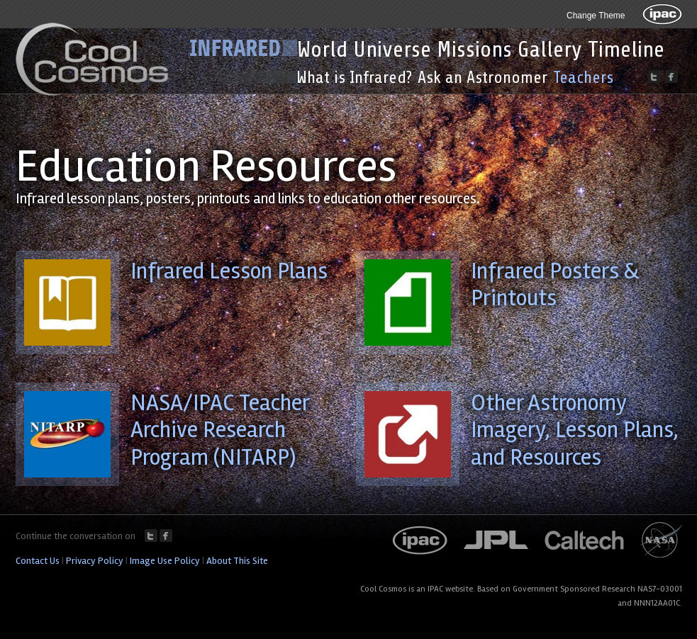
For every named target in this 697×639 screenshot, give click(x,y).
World (322, 49)
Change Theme (596, 16)
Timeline (626, 49)
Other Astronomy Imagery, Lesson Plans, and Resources (575, 430)
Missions (474, 49)
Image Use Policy (165, 561)
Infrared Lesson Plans (229, 271)
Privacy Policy (94, 561)
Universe (392, 49)
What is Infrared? (354, 77)
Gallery (550, 49)
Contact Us (38, 561)
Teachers (583, 77)
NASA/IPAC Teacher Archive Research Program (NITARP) (219, 430)
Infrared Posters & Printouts (555, 284)
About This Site (237, 561)
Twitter (151, 535)
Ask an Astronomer (482, 77)
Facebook (166, 535)
